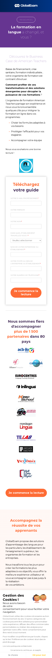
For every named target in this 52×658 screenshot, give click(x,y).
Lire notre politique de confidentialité (17, 646)
